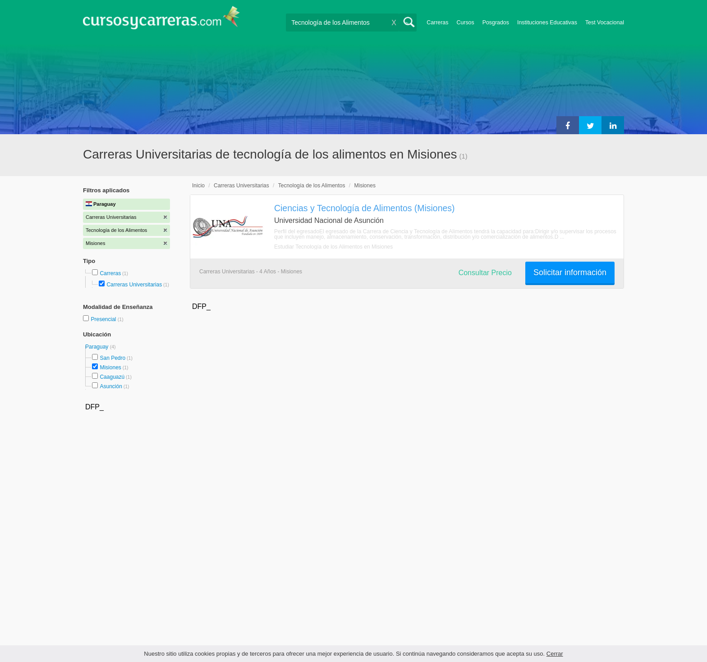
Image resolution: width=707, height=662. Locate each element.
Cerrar (554, 653)
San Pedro (112, 358)
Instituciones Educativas (547, 22)
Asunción (111, 386)
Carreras (437, 22)
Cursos (465, 22)
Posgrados (495, 22)
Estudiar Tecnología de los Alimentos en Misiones (333, 247)
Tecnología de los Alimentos (311, 185)
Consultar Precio (485, 273)
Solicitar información (569, 272)
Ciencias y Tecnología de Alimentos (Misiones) (364, 208)
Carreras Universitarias (134, 284)
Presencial (104, 319)
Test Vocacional (604, 22)
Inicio (198, 185)
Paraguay (97, 347)
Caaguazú (112, 377)
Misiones (110, 367)
